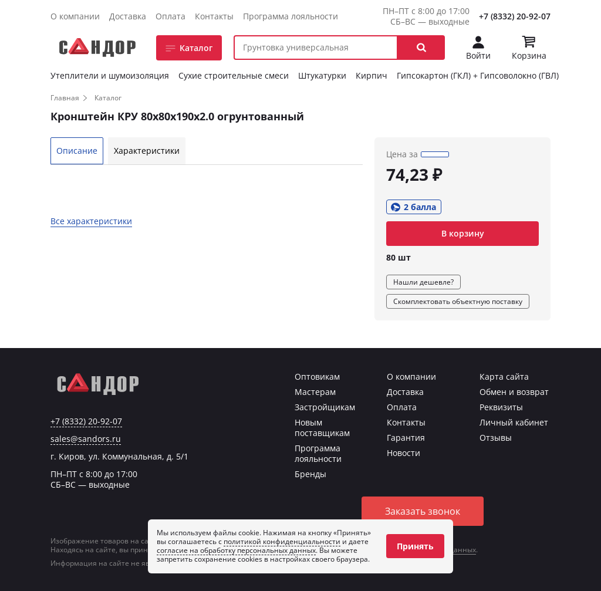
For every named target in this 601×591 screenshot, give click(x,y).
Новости (403, 452)
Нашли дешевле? (423, 282)
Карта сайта (504, 376)
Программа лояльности (290, 16)
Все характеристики (91, 221)
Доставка (127, 16)
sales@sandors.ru (85, 439)
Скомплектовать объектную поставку (457, 301)
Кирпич (371, 75)
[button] (421, 47)
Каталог (196, 47)
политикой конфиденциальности (282, 541)
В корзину (462, 233)
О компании (75, 16)
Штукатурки (322, 75)
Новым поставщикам (322, 427)
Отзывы (496, 437)
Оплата (170, 16)
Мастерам (315, 391)
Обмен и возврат (514, 391)
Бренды (310, 473)
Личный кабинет (514, 422)
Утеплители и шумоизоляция (109, 75)
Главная (64, 98)
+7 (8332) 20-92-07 (515, 16)
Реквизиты (501, 407)
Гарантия (406, 437)
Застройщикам (325, 407)
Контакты (214, 16)
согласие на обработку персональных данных (236, 550)
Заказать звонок (422, 511)
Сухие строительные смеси (233, 75)
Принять (415, 546)
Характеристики (147, 150)
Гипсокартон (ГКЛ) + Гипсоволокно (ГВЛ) (478, 75)
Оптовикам (317, 376)
